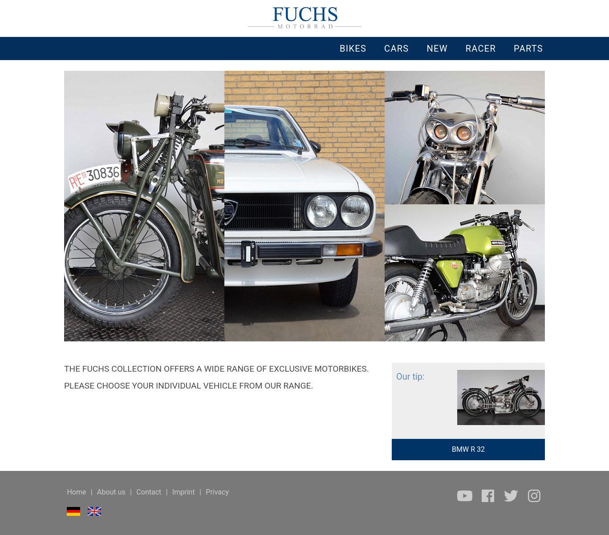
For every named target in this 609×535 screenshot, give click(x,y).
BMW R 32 (468, 449)
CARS (396, 48)
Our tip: (408, 376)
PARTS (528, 48)
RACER (481, 48)
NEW (436, 48)
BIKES (353, 48)
